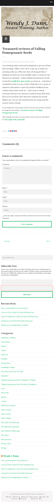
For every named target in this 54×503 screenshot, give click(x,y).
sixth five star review (21, 81)
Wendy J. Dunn (6, 444)
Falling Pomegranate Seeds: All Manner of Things (18, 380)
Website (5, 206)
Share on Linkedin (7, 128)
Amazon (39, 9)
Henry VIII (5, 393)
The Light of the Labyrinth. (15, 120)
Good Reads (35, 9)
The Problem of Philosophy (10, 431)
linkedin (22, 9)
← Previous (6, 241)
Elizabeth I (4, 376)
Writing (3, 448)
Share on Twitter (5, 128)
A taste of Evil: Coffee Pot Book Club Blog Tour (17, 312)
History (3, 397)
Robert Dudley (6, 418)
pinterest (28, 9)
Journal (3, 401)
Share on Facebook (3, 128)
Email (4, 197)
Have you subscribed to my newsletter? (14, 308)
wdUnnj (21, 62)
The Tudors (5, 435)
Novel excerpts (6, 410)
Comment (5, 164)
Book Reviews (6, 363)
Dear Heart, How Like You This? (12, 371)
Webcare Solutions (38, 494)
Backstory (4, 355)
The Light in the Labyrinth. (10, 427)
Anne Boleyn (5, 342)
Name (4, 188)
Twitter (15, 9)
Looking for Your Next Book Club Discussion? (17, 321)
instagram (32, 9)
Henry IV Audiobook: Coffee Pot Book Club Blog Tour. (20, 317)
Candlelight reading (8, 367)
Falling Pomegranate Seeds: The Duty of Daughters (19, 384)
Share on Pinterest (10, 128)
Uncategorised (12, 62)
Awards (3, 350)
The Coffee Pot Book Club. (10, 422)
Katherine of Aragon (8, 405)
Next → (49, 241)
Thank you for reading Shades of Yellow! (15, 325)
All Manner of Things (8, 338)
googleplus (25, 9)
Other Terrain (6, 414)
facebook (18, 9)
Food (3, 389)
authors (3, 346)
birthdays (4, 359)
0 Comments (31, 62)
